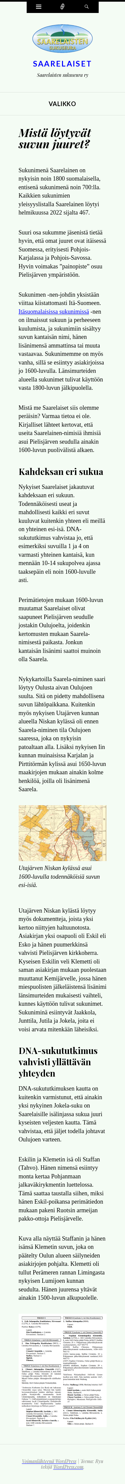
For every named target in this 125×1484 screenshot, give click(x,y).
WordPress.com (68, 1467)
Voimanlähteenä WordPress (49, 1461)
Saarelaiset (62, 63)
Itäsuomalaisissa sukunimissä (54, 311)
